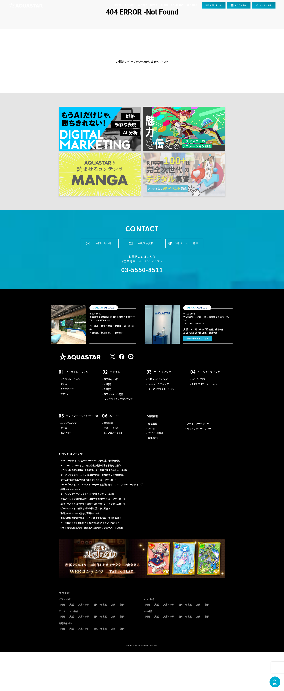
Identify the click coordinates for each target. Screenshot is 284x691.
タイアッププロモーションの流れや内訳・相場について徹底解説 (92, 475)
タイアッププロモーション (161, 389)
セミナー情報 (265, 5)
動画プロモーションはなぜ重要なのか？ (80, 513)
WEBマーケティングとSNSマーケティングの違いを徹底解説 (90, 460)
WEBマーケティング (158, 384)
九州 (113, 604)
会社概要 (152, 423)
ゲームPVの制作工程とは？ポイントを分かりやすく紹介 (88, 480)
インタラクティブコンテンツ (118, 399)
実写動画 (108, 423)
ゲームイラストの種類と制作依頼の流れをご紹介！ (85, 508)
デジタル (115, 372)
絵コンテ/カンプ (68, 423)
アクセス (152, 428)
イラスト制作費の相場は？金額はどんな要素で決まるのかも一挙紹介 (94, 470)
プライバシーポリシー (198, 423)
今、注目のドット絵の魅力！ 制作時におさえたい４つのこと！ (91, 523)
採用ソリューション (70, 489)
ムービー (114, 416)
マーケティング (162, 372)
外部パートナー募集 (186, 243)
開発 (107, 384)
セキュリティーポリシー (199, 428)
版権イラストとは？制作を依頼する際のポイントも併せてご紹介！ (93, 504)
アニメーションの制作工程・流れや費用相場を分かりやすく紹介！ (93, 499)
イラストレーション (77, 372)
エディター (65, 433)
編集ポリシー (154, 438)
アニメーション (204, 384)
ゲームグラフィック (209, 372)
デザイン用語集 (155, 433)
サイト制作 (111, 379)
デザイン (64, 393)
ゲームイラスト (199, 379)
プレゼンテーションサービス (82, 416)
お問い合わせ (215, 5)
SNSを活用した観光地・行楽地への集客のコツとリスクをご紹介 (91, 528)
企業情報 (152, 416)
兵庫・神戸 (83, 604)
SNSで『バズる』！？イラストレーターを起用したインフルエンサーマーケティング (101, 484)
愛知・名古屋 (100, 604)
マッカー (64, 428)
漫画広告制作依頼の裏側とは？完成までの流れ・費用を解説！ (90, 518)
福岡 (122, 604)
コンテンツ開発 (113, 394)
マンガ (63, 384)
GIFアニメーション (113, 433)
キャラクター (67, 389)
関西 (62, 604)
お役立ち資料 (240, 5)
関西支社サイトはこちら (197, 339)
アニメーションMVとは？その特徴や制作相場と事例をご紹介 (90, 465)
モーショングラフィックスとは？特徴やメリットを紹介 (87, 494)
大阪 (71, 604)
